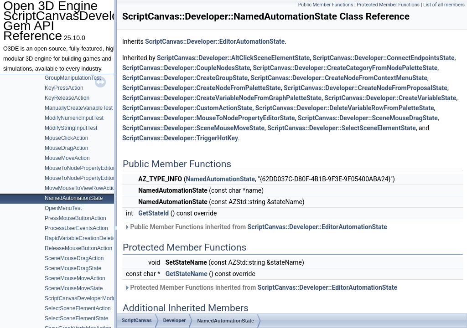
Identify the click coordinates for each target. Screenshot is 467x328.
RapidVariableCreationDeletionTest (87, 238)
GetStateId (153, 213)
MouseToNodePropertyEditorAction (87, 168)
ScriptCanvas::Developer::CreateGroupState (185, 78)
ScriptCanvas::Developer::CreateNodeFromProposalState (365, 88)
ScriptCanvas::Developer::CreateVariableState (390, 98)
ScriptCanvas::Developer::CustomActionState (187, 108)
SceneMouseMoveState (74, 288)
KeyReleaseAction (67, 98)
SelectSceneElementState (76, 318)
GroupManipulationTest (73, 78)
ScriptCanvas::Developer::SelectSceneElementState (341, 128)
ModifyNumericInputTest (74, 118)
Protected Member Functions (388, 5)
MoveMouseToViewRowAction (81, 188)
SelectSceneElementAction (78, 308)
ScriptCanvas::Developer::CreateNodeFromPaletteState (201, 88)
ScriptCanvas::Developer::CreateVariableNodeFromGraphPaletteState (222, 98)
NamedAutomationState (74, 198)
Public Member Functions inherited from (256, 227)
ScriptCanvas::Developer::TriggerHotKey (180, 138)
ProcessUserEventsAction (76, 228)
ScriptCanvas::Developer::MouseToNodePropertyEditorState (208, 118)
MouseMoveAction (67, 158)
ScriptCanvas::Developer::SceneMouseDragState (368, 118)
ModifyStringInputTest (71, 128)
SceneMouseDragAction (74, 258)
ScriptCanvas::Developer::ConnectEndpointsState (384, 58)
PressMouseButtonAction (75, 218)
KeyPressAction (64, 88)
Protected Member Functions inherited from (261, 287)
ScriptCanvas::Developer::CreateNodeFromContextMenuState (339, 78)
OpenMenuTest (63, 208)
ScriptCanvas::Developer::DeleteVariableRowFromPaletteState (344, 108)
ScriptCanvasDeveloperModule (82, 298)
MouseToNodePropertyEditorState (86, 178)
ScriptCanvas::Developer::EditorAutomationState (215, 41)
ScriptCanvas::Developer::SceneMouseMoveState (193, 128)
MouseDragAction (66, 148)
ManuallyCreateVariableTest (79, 108)
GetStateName (187, 273)
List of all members (444, 5)
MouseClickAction (66, 138)
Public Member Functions (325, 5)
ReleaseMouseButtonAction (78, 248)
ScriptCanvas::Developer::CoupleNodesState (186, 68)
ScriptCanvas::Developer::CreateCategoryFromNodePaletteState (345, 68)
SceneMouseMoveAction (75, 278)
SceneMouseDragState (73, 268)
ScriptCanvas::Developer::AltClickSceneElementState (233, 58)
